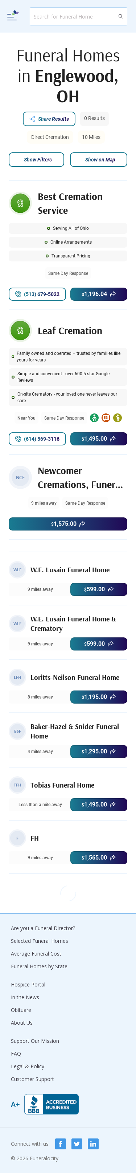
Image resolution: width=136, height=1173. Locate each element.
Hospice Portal (28, 984)
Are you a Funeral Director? (43, 928)
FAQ (16, 1053)
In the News (25, 997)
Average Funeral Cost (36, 953)
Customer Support (32, 1079)
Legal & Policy (27, 1066)
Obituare (21, 1009)
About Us (22, 1022)
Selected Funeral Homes (39, 940)
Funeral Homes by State (39, 966)
